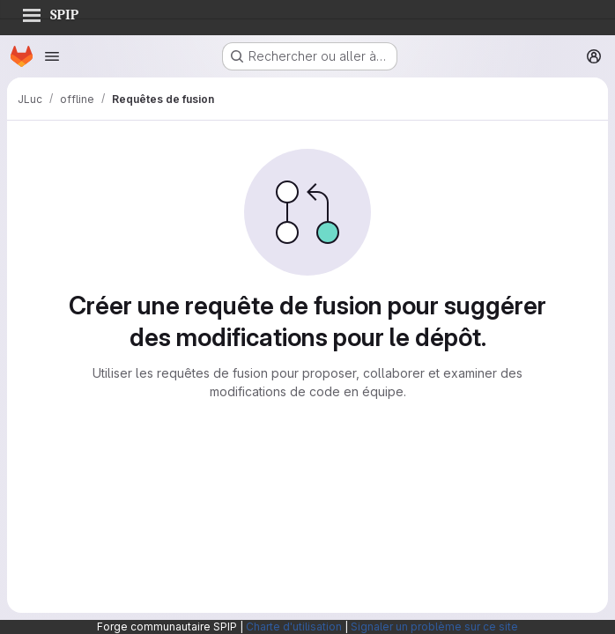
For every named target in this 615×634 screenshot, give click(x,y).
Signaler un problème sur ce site (434, 626)
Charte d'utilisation (294, 626)
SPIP (50, 12)
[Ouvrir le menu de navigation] (52, 56)
